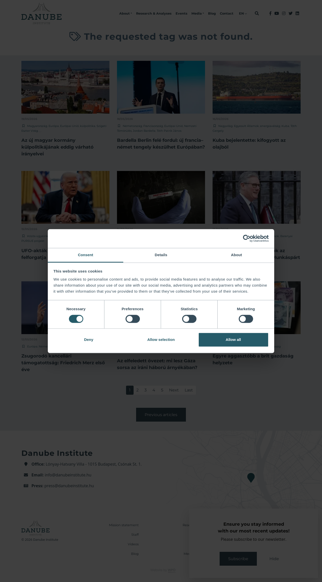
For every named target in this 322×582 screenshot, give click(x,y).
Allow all (233, 340)
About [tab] (236, 255)
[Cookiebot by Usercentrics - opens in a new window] (247, 238)
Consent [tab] (85, 255)
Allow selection (161, 340)
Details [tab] (161, 255)
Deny (88, 340)
